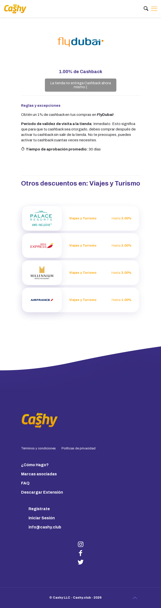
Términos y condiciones (38, 448)
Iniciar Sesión (42, 518)
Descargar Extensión (42, 492)
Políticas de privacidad (79, 448)
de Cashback (80, 71)
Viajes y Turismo (114, 183)
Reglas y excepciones (41, 105)
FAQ (25, 483)
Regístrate (39, 509)
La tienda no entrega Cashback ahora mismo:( (80, 85)
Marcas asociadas (39, 474)
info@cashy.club (45, 527)
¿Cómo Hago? (35, 465)
